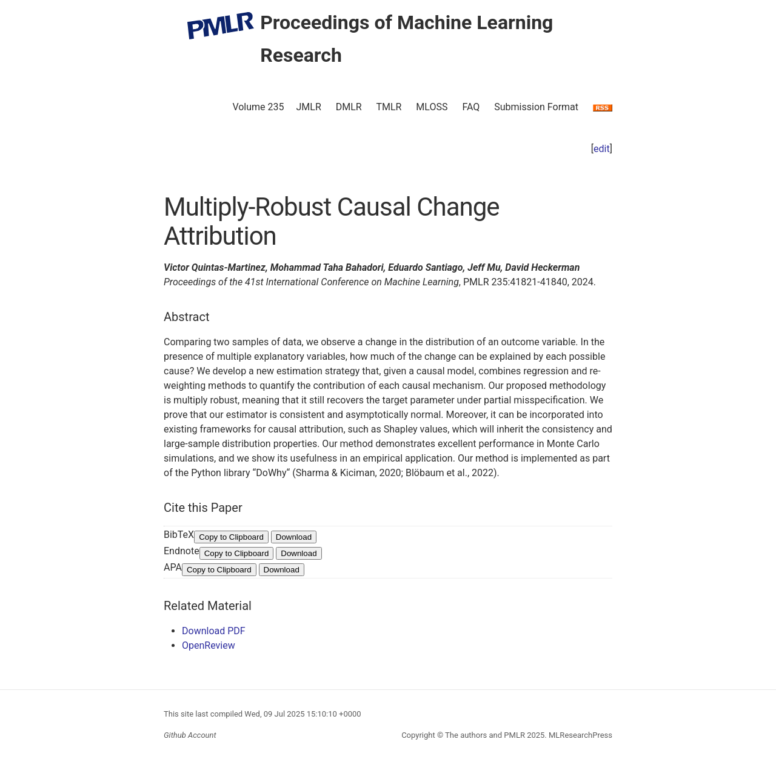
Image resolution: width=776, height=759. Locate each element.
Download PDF (214, 631)
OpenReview (208, 645)
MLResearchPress (579, 735)
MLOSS (431, 107)
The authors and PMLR (485, 735)
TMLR (388, 107)
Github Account (190, 735)
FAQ (471, 107)
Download (294, 537)
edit (602, 148)
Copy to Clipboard (231, 537)
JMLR (308, 107)
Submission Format (536, 107)
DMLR (349, 107)
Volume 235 (258, 107)
